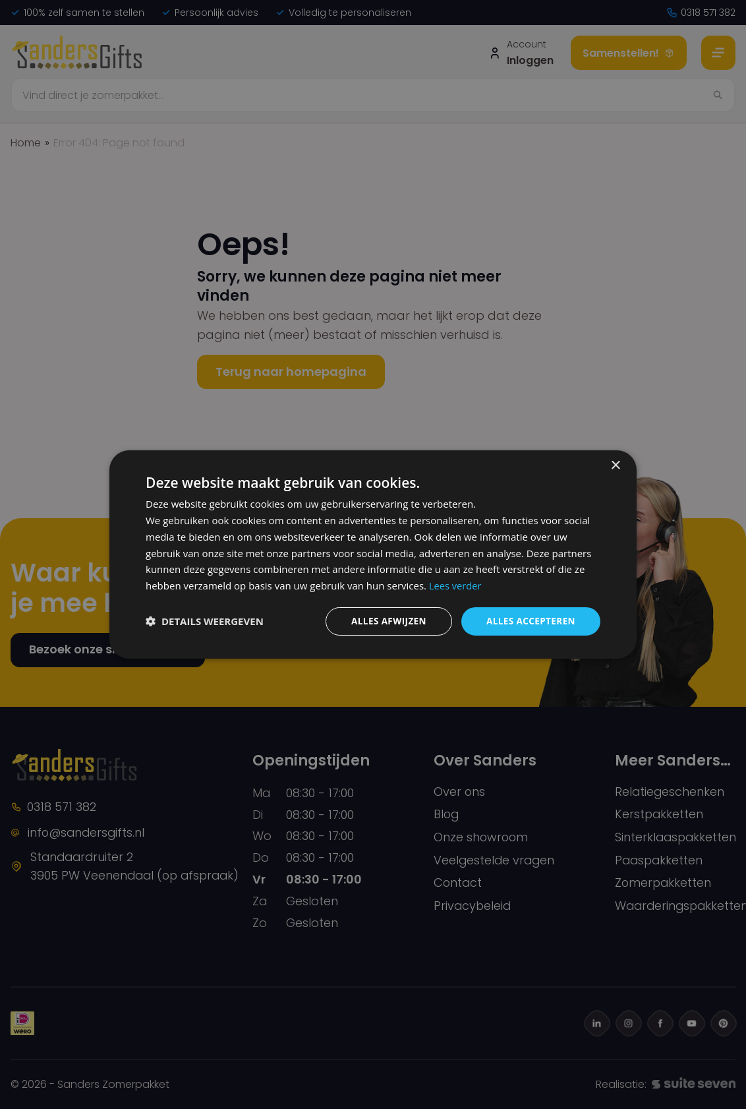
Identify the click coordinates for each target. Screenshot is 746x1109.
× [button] (615, 465)
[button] (205, 621)
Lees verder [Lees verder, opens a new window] (456, 584)
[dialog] (373, 554)
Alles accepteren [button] (529, 620)
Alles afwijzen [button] (385, 620)
